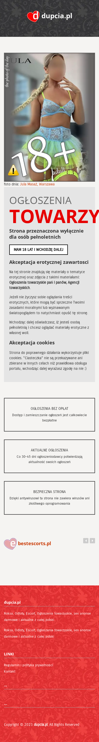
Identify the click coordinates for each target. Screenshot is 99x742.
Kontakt (9, 671)
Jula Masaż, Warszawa (37, 184)
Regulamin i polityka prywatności (28, 665)
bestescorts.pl (27, 543)
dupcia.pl (41, 724)
